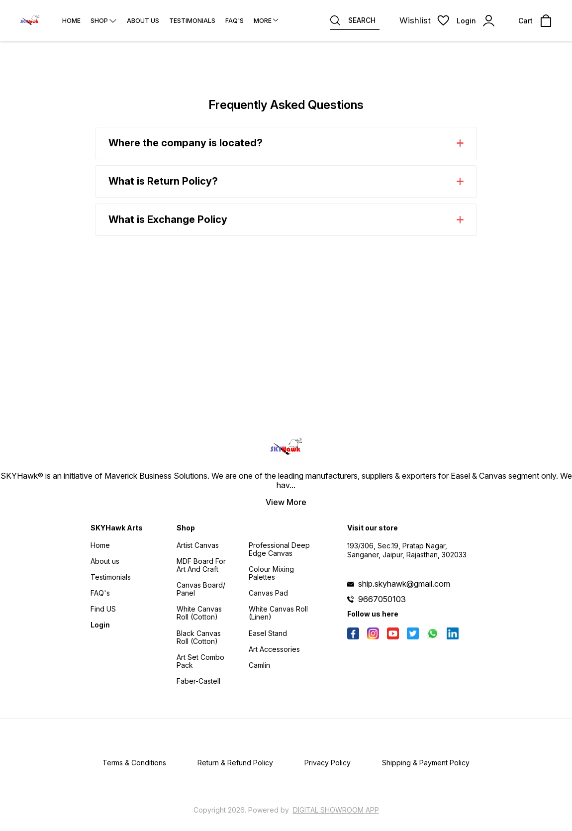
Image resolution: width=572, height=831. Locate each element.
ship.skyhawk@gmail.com (404, 583)
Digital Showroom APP (336, 810)
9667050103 (382, 599)
